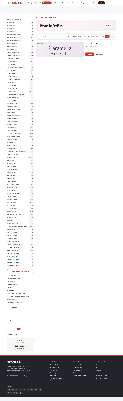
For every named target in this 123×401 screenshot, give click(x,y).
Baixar (89, 54)
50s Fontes (11, 25)
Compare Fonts (12, 320)
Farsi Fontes (11, 112)
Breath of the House (14, 278)
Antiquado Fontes (13, 184)
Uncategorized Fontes (14, 247)
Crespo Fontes (12, 85)
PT (32, 390)
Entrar (102, 3)
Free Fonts (39, 17)
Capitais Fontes (12, 61)
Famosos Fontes (12, 106)
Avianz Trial (11, 290)
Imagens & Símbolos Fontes (16, 151)
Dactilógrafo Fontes (13, 244)
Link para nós (100, 373)
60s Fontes (11, 28)
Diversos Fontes (12, 169)
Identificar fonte (78, 365)
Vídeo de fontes (101, 375)
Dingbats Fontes (12, 91)
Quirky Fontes (11, 196)
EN (9, 390)
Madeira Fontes (12, 265)
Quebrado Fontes (13, 52)
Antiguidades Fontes (14, 34)
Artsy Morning (11, 299)
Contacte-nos (100, 365)
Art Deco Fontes (12, 37)
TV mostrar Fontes (13, 241)
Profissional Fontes (13, 193)
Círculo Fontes (12, 208)
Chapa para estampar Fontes (17, 226)
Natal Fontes (11, 70)
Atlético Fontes (12, 46)
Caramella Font (91, 44)
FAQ (97, 367)
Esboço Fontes (12, 187)
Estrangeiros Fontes (14, 115)
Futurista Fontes (12, 124)
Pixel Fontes (11, 190)
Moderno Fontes (12, 172)
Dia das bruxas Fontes (14, 133)
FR (24, 390)
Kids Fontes (11, 157)
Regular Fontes (12, 199)
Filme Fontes (11, 175)
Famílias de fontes (56, 378)
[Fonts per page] (75, 36)
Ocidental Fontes (13, 259)
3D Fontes (10, 22)
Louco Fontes (11, 82)
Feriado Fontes (12, 145)
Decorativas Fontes (13, 88)
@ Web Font (99, 54)
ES (16, 390)
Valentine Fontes (13, 250)
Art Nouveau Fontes (14, 40)
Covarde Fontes (12, 121)
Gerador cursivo (12, 326)
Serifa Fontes (11, 211)
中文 (36, 390)
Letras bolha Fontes (13, 55)
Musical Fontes (12, 178)
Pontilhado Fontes (13, 97)
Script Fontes (11, 217)
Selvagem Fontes (13, 262)
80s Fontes (11, 31)
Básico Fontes (12, 49)
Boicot (9, 287)
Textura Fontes (12, 235)
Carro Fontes (11, 64)
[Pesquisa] (38, 3)
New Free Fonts (12, 311)
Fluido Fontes (11, 160)
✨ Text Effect (14, 329)
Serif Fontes (11, 220)
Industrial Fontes (12, 154)
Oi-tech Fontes (12, 139)
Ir (107, 36)
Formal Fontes (12, 118)
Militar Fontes (11, 166)
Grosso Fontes (12, 238)
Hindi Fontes (11, 142)
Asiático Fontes (12, 43)
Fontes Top (71, 3)
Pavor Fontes (11, 148)
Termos (98, 370)
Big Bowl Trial (11, 275)
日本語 (16, 393)
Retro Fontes (11, 202)
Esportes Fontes (12, 223)
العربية (10, 393)
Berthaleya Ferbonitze (14, 302)
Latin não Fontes (13, 181)
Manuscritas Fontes (13, 136)
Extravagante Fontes (14, 109)
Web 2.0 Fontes (12, 256)
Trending (81, 3)
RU (40, 390)
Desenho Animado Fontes (16, 67)
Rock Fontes (11, 205)
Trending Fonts (12, 317)
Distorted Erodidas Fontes (16, 94)
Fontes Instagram (13, 323)
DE (13, 390)
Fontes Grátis (54, 365)
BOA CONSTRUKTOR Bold (16, 293)
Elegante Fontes (12, 229)
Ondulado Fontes (13, 253)
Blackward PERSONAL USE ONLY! (18, 296)
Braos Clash (11, 281)
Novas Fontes (59, 3)
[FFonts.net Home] (15, 3)
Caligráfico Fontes (13, 58)
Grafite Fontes (12, 130)
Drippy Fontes (11, 100)
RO (21, 390)
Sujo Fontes (11, 163)
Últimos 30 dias (101, 378)
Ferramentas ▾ (91, 3)
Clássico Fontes (12, 73)
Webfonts (53, 375)
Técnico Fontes (12, 232)
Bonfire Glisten (12, 284)
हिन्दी (21, 393)
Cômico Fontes (12, 76)
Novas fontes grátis (20, 271)
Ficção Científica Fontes (15, 214)
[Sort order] (95, 36)
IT (28, 390)
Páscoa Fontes (12, 103)
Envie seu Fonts (55, 381)
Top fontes (11, 314)
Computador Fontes (14, 79)
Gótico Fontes (12, 127)
